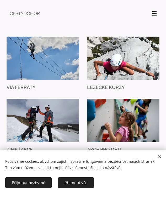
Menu (154, 13)
